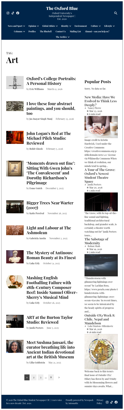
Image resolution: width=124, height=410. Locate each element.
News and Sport (15, 26)
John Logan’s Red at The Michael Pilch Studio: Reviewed (49, 138)
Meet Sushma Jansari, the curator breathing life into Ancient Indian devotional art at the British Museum (51, 350)
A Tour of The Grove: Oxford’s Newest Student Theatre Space (99, 175)
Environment (81, 26)
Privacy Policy (100, 402)
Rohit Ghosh (36, 148)
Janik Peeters (36, 327)
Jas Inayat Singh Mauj (40, 118)
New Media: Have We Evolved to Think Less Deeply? (100, 101)
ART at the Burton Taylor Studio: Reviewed (50, 320)
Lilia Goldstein (37, 362)
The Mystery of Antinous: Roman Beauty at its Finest (51, 255)
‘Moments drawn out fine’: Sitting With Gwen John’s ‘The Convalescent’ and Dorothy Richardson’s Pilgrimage (51, 172)
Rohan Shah (94, 246)
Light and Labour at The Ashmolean (49, 230)
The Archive (61, 37)
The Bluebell (45, 31)
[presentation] (24, 26)
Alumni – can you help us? (97, 31)
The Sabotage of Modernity (96, 241)
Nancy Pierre (94, 108)
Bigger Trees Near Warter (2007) (50, 205)
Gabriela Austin (37, 238)
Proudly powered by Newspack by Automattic (79, 402)
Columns (18, 31)
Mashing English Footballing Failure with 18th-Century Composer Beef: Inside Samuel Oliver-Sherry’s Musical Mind (52, 287)
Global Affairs (48, 26)
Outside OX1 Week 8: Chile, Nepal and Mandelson (99, 319)
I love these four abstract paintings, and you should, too (51, 108)
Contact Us (61, 31)
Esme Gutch (35, 188)
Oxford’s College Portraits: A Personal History (51, 81)
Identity (64, 26)
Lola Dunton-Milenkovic (100, 326)
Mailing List (75, 31)
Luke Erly (34, 263)
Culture (94, 26)
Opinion (32, 26)
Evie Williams (36, 89)
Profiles (32, 31)
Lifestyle (108, 26)
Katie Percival (36, 213)
